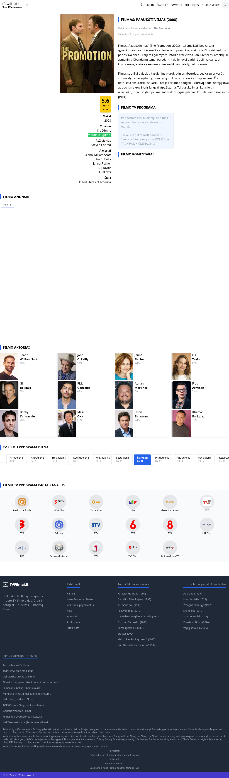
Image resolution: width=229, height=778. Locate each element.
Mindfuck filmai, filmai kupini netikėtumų (27, 693)
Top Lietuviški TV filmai (16, 665)
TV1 (96, 556)
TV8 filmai (152, 736)
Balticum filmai (127, 736)
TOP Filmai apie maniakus (18, 670)
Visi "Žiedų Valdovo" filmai (18, 699)
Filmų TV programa (11, 7)
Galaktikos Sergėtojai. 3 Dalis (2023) (138, 616)
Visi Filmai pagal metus (80, 605)
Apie (69, 610)
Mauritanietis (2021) (195, 599)
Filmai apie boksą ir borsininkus (21, 688)
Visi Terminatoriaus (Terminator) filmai (25, 722)
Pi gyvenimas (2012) (129, 610)
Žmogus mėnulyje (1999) (197, 605)
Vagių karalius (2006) (195, 628)
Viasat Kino (96, 510)
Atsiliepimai (74, 622)
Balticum (59, 533)
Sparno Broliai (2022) (195, 616)
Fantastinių (142, 739)
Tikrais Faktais (189, 739)
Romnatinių (119, 739)
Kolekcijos (192, 5)
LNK (133, 510)
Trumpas (134, 34)
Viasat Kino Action (170, 510)
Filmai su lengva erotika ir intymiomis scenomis (30, 682)
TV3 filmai (81, 736)
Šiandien (163, 5)
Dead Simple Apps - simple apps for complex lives (114, 768)
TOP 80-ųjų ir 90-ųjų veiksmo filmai (23, 705)
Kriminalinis (147, 34)
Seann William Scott (97, 155)
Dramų (108, 739)
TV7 (207, 510)
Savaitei (176, 5)
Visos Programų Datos (80, 599)
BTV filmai (114, 736)
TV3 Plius (132, 556)
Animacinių (175, 739)
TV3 (22, 533)
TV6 (133, 533)
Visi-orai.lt (114, 759)
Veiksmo (91, 739)
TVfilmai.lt (8, 729)
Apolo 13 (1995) (192, 593)
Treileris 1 (7, 204)
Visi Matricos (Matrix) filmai (19, 676)
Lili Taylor (104, 168)
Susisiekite (73, 628)
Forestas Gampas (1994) (132, 593)
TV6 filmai (141, 736)
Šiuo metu (147, 5)
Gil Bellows (103, 172)
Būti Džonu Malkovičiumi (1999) (136, 645)
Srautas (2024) (126, 633)
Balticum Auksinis (22, 510)
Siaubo (152, 739)
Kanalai (71, 593)
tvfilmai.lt (9, 596)
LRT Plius (207, 533)
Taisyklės (72, 616)
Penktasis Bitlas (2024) (196, 622)
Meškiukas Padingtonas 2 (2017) (136, 639)
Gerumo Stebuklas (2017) (132, 622)
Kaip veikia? (212, 5)
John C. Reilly (102, 159)
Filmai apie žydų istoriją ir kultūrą (22, 716)
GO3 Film (59, 510)
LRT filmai (103, 736)
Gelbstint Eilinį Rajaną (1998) (134, 599)
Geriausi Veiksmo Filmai (17, 711)
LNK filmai (92, 736)
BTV (96, 533)
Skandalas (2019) (193, 610)
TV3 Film (163, 736)
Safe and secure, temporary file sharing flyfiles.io (114, 755)
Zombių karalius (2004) (131, 628)
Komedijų (130, 739)
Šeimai (212, 739)
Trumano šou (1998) (129, 605)
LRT (22, 556)
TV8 (170, 533)
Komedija (123, 34)
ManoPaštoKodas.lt (114, 763)
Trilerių (100, 739)
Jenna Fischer (102, 163)
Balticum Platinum (59, 556)
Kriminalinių (163, 739)
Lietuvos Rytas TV (170, 556)
